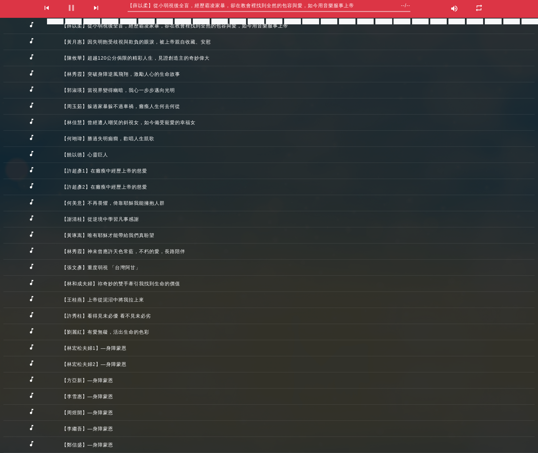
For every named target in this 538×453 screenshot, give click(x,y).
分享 (55, 21)
